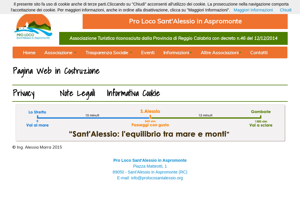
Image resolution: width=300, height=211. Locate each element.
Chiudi (286, 10)
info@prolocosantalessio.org (157, 178)
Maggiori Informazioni (253, 10)
